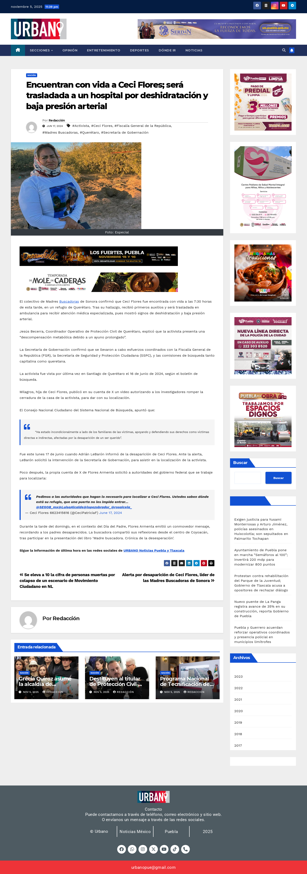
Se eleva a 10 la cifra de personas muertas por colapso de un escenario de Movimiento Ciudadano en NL (67, 580)
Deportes (139, 50)
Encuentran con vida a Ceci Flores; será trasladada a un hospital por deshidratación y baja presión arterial (117, 95)
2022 (238, 688)
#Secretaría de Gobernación (124, 132)
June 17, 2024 (110, 513)
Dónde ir (167, 50)
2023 (238, 676)
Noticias (194, 50)
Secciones (40, 50)
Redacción (57, 120)
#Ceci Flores (101, 126)
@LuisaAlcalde (70, 507)
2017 (238, 745)
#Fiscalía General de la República (143, 126)
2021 (238, 699)
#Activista (80, 126)
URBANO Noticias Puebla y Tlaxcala (153, 550)
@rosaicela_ (121, 507)
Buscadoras (69, 301)
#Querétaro (89, 132)
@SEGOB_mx (47, 507)
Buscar (240, 462)
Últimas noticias (248, 500)
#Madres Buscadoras (60, 132)
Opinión (70, 50)
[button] (284, 50)
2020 (238, 711)
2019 (238, 722)
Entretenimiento (103, 50)
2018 (238, 734)
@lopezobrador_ (97, 507)
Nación (31, 75)
